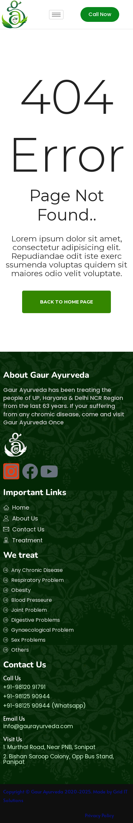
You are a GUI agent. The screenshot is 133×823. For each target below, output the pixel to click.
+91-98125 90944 (26, 696)
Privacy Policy (99, 815)
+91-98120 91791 (24, 687)
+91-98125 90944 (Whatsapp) (44, 706)
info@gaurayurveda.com (38, 726)
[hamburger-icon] (56, 14)
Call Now (99, 14)
